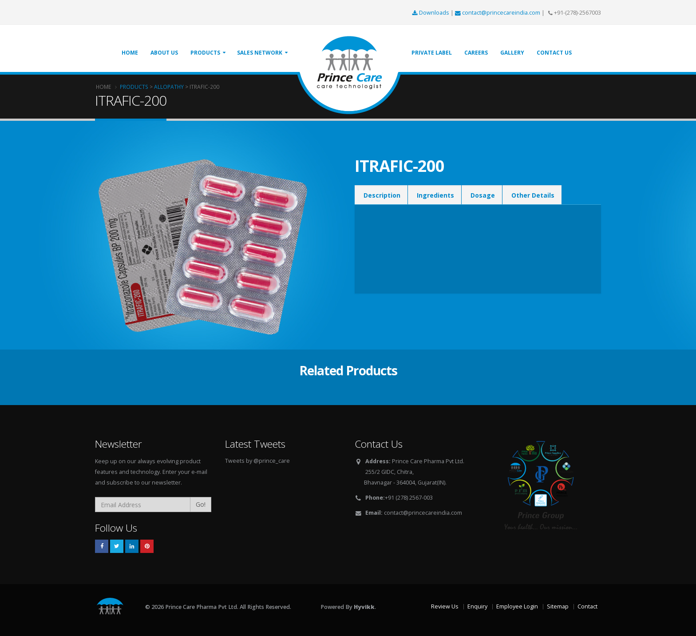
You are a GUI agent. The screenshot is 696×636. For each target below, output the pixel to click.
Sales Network (259, 52)
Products (205, 52)
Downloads (431, 12)
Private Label (431, 52)
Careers (476, 52)
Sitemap (558, 606)
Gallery (512, 52)
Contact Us (554, 52)
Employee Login (517, 606)
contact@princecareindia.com (498, 12)
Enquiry (477, 606)
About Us (164, 52)
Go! (201, 504)
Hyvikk (364, 607)
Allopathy (169, 86)
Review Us (445, 606)
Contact (587, 606)
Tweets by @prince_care (257, 461)
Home (130, 52)
